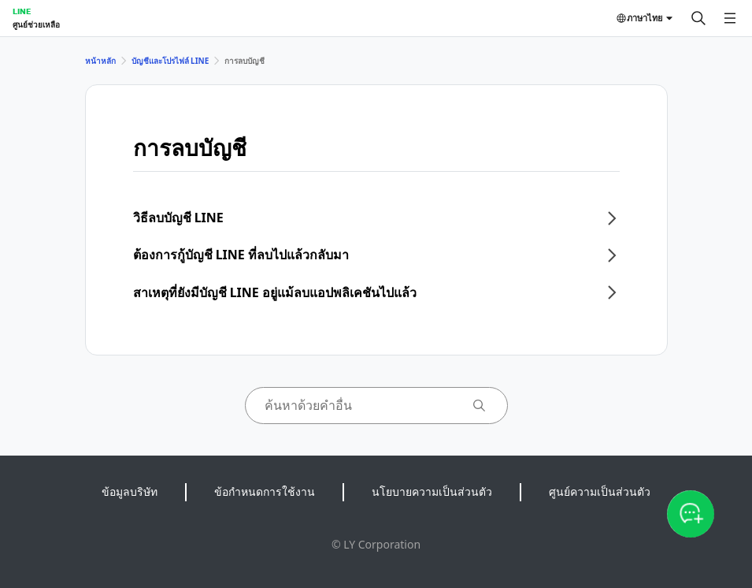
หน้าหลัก (100, 60)
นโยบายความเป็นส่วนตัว (432, 491)
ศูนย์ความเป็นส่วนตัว (599, 491)
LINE (22, 11)
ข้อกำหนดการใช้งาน (264, 491)
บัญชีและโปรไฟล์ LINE (170, 60)
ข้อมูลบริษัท (129, 491)
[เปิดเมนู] (730, 18)
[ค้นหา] (698, 18)
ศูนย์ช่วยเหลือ (36, 24)
